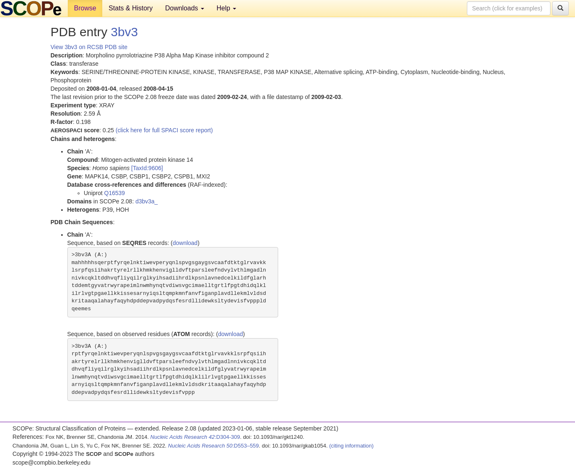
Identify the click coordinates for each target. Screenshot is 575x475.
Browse (85, 8)
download (185, 243)
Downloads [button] (184, 8)
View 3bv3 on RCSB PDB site (89, 47)
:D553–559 (213, 446)
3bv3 (124, 32)
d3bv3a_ (147, 201)
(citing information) (351, 446)
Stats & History (131, 8)
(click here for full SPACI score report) (164, 130)
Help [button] (226, 8)
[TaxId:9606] (147, 168)
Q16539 (114, 193)
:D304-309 (195, 437)
